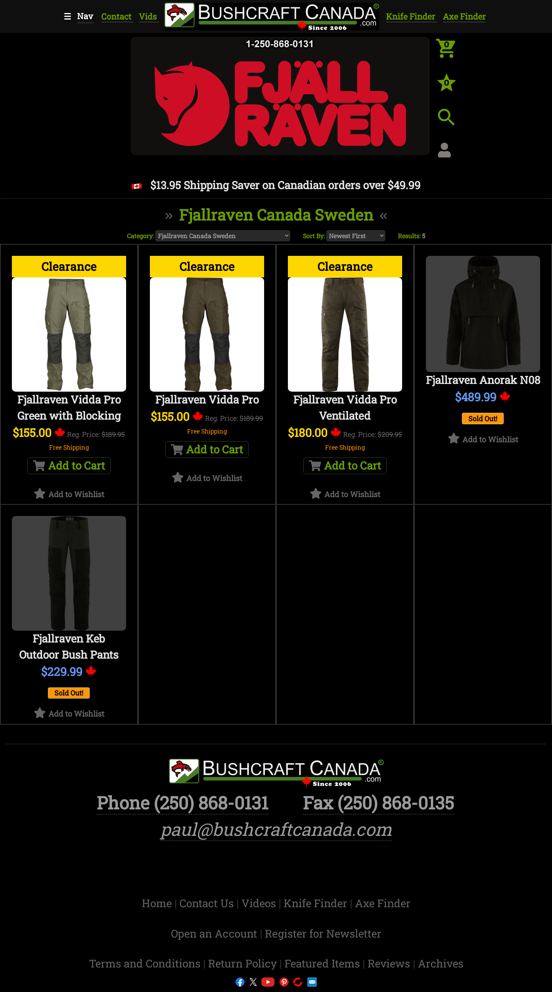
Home (158, 903)
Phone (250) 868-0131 (182, 802)
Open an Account (214, 933)
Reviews (390, 963)
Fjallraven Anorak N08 (483, 380)
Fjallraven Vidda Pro (207, 399)
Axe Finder (464, 16)
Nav (85, 15)
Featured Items (323, 963)
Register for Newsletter (323, 933)
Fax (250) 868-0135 (378, 802)
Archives (440, 963)
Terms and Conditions (146, 963)
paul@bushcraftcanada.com (276, 828)
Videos (260, 903)
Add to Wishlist (76, 494)
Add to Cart (69, 465)
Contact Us (208, 903)
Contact (117, 16)
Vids (149, 16)
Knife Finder (411, 16)
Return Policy (243, 963)
